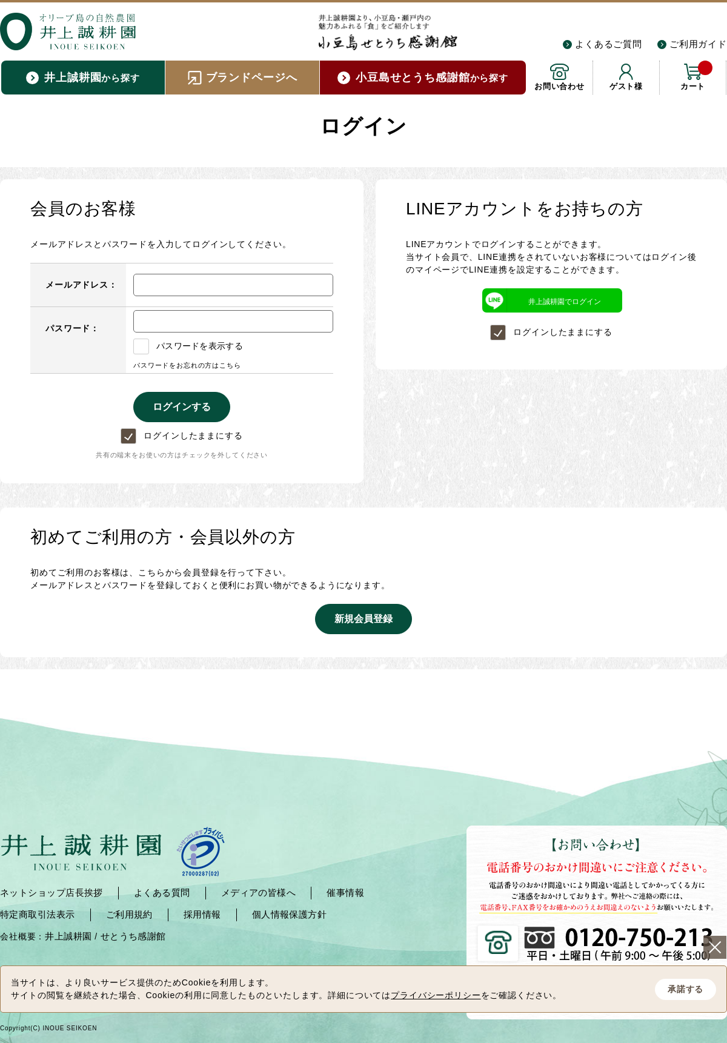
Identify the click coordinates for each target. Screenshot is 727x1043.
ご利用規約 (129, 914)
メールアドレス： (81, 285)
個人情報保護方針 (289, 914)
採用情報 (202, 914)
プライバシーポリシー (435, 995)
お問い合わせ (559, 86)
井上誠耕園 (68, 936)
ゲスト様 (626, 86)
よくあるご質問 (608, 44)
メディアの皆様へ (258, 892)
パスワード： (72, 328)
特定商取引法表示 (37, 914)
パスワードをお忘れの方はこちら (187, 365)
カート (696, 76)
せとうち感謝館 (133, 936)
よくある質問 (162, 892)
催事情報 (345, 892)
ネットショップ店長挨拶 (51, 892)
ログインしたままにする (181, 435)
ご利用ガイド (698, 44)
